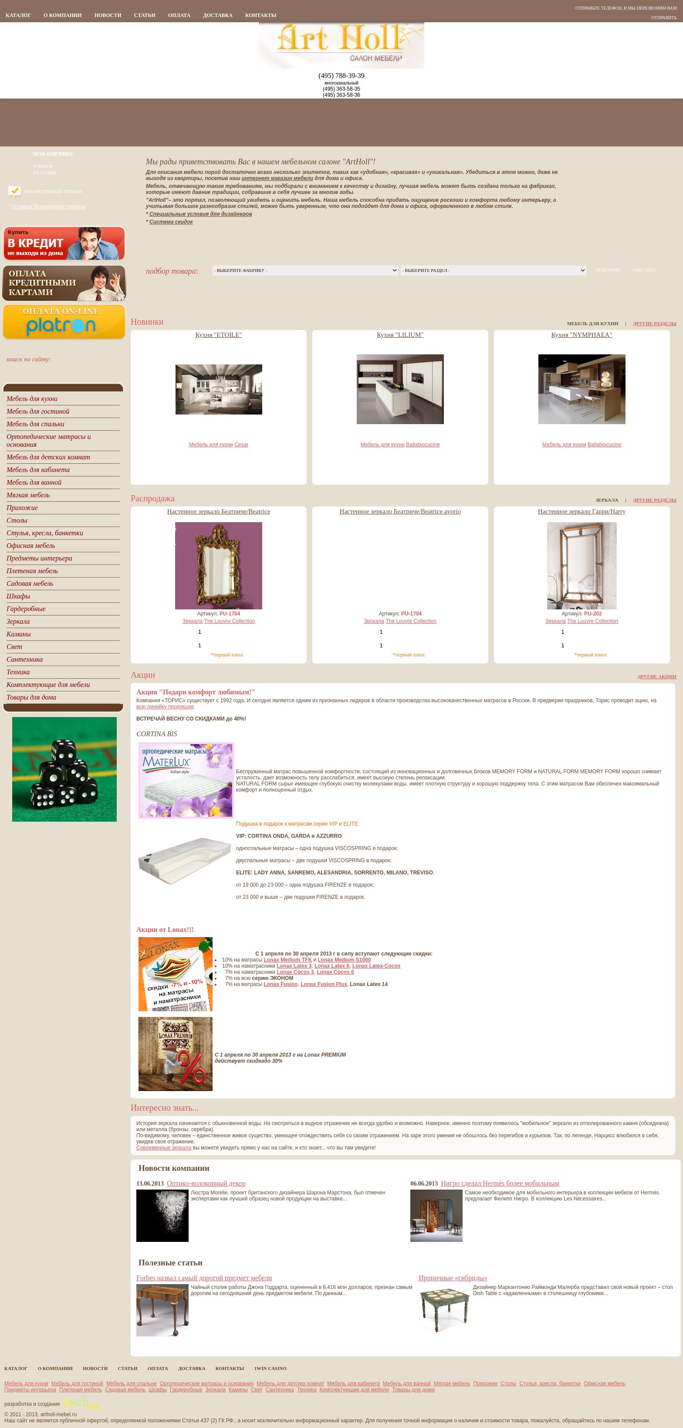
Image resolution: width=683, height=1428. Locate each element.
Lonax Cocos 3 (295, 972)
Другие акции (657, 676)
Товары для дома (413, 1390)
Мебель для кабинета (353, 1383)
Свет (257, 1390)
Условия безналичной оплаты (49, 207)
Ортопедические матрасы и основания (207, 1383)
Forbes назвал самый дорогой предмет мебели (204, 1278)
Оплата (179, 15)
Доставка (218, 15)
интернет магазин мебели (277, 178)
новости (108, 15)
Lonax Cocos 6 (335, 972)
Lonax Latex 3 (294, 966)
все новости (153, 1250)
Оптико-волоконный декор (206, 1183)
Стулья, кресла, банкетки (550, 1383)
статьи (145, 15)
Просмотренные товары (52, 191)
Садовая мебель (125, 1390)
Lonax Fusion (281, 984)
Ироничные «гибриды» (453, 1278)
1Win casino (270, 1368)
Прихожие (485, 1383)
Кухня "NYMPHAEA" (581, 334)
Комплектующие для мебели (354, 1390)
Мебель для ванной (407, 1383)
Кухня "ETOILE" (219, 334)
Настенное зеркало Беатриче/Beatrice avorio (400, 511)
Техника (307, 1390)
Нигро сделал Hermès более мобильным (500, 1183)
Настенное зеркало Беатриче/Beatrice (218, 511)
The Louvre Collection (229, 621)
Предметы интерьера (30, 1390)
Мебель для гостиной (77, 1383)
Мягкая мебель (452, 1383)
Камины (238, 1390)
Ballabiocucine (423, 445)
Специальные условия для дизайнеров (200, 214)
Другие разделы (654, 323)
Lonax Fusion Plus (324, 984)
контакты (261, 15)
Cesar (241, 445)
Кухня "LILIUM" (400, 334)
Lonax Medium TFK (288, 960)
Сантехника (280, 1390)
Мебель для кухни (211, 445)
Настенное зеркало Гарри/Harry (582, 511)
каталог (18, 15)
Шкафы (158, 1390)
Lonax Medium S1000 (344, 960)
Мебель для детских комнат (290, 1383)
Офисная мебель (605, 1383)
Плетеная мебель (80, 1390)
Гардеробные (186, 1390)
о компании (62, 15)
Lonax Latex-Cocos (376, 966)
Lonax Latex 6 (331, 966)
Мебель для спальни (131, 1383)
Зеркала (193, 621)
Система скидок (171, 222)
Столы (508, 1383)
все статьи (153, 1344)
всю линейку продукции (164, 707)
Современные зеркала (163, 1148)
